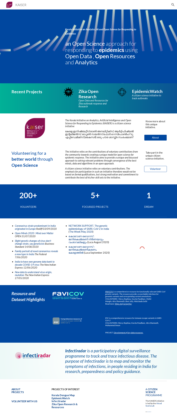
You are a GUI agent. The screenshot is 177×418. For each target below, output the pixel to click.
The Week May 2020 (81, 231)
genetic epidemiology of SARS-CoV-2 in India (89, 227)
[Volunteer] (155, 169)
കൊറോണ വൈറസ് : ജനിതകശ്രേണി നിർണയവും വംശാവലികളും (86, 239)
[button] (173, 5)
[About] (155, 138)
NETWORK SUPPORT (81, 225)
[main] (102, 28)
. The (96, 225)
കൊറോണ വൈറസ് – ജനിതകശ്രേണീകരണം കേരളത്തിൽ (83, 249)
